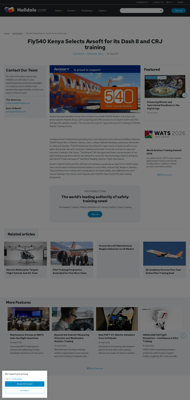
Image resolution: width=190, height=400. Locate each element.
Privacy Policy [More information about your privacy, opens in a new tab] (17, 379)
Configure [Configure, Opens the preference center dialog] (24, 390)
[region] (24, 384)
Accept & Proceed (24, 384)
